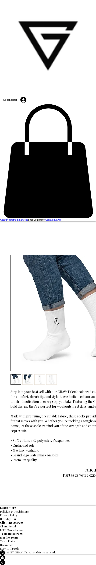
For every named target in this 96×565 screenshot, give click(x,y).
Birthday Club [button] (9, 519)
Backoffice (6, 545)
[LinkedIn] (48, 552)
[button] (48, 161)
